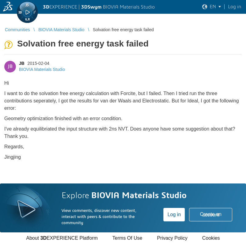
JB (21, 63)
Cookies (211, 238)
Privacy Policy (172, 238)
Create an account (211, 214)
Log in (174, 214)
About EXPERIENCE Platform (62, 238)
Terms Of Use (127, 238)
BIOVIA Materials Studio (42, 69)
